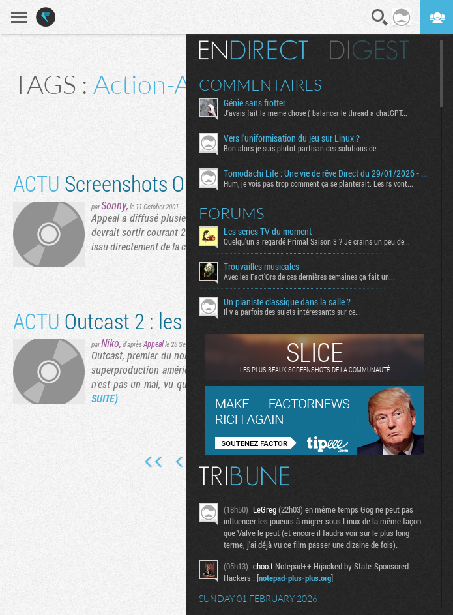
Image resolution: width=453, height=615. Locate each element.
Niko (110, 343)
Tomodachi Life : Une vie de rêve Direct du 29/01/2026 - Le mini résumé (327, 173)
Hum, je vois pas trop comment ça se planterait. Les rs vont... (318, 183)
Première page (153, 461)
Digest (369, 50)
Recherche (380, 17)
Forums (232, 213)
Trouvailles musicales (261, 267)
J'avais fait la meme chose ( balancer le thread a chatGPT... (315, 112)
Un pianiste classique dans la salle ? (287, 302)
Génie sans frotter (254, 103)
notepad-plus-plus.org (295, 578)
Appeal (153, 343)
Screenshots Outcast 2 (132, 183)
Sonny (113, 205)
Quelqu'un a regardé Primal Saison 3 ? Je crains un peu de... (317, 241)
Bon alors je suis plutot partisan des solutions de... (303, 148)
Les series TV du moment (268, 231)
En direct (253, 50)
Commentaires (260, 85)
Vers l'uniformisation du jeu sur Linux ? (292, 138)
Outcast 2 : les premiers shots (161, 320)
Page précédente (180, 461)
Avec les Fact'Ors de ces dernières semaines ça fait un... (309, 276)
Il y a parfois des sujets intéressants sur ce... (292, 311)
